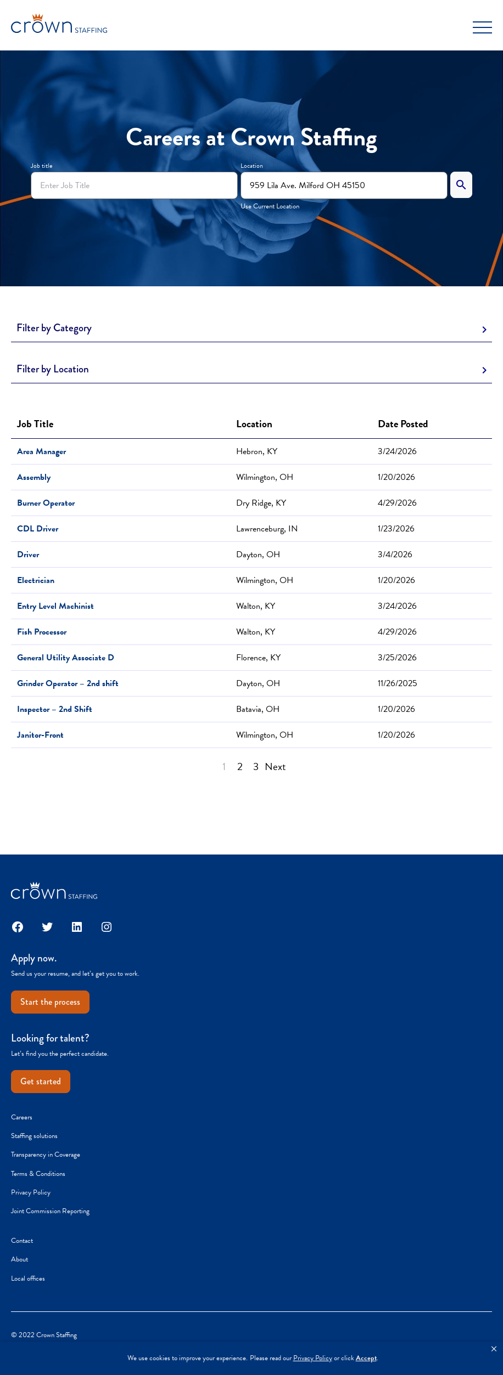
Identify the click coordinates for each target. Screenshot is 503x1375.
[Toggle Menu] (482, 27)
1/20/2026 (396, 477)
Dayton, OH (258, 554)
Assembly (34, 477)
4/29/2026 (397, 503)
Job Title (37, 424)
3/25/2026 (397, 657)
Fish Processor (41, 631)
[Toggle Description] (251, 328)
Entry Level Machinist (55, 606)
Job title (41, 166)
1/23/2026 (396, 528)
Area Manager (41, 451)
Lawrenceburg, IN (267, 528)
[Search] (461, 185)
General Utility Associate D (65, 657)
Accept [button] (366, 1358)
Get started (40, 1081)
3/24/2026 (397, 451)
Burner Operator (46, 503)
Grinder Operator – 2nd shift (68, 683)
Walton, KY (255, 606)
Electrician (35, 580)
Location (252, 166)
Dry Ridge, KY (261, 503)
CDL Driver (37, 528)
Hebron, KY (256, 451)
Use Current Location (270, 206)
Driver (28, 554)
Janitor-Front (40, 735)
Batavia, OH (258, 709)
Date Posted (403, 424)
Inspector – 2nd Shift (54, 709)
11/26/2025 (397, 683)
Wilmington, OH (264, 477)
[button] (494, 1349)
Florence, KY (258, 657)
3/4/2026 (395, 554)
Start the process (50, 1001)
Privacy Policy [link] (312, 1358)
